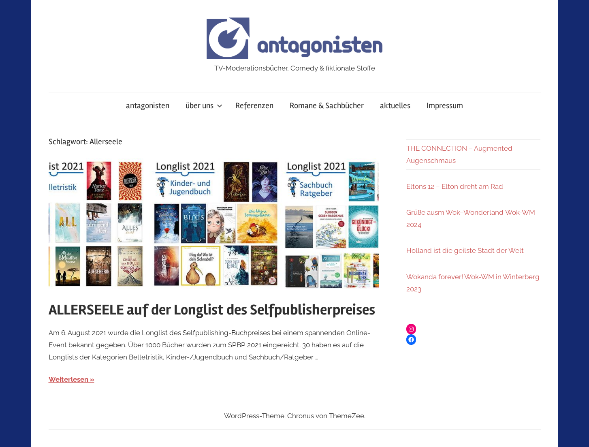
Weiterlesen (68, 379)
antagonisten (147, 106)
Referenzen (254, 106)
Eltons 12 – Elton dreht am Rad (454, 186)
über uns (204, 106)
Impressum (445, 106)
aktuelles (395, 106)
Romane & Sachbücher (327, 106)
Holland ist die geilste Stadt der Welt (465, 250)
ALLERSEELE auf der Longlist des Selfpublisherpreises (212, 310)
